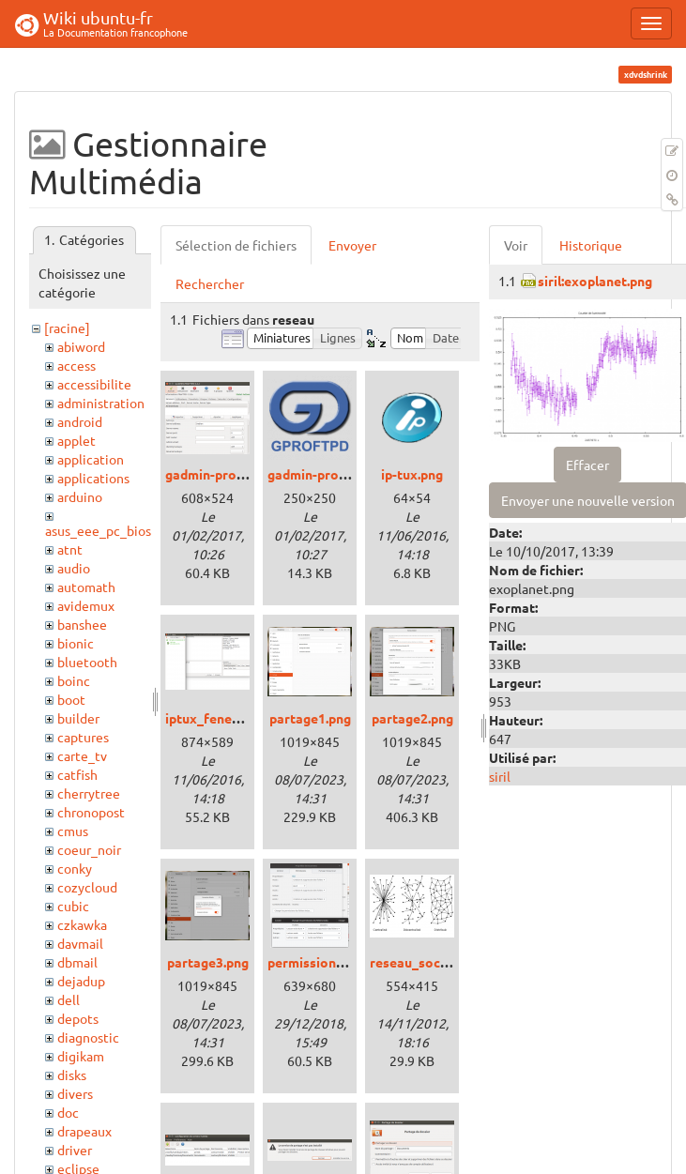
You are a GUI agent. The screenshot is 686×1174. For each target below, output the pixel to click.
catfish (77, 774)
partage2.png (412, 717)
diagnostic (88, 1037)
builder (78, 717)
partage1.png (310, 717)
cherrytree (88, 793)
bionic (75, 642)
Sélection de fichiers (236, 244)
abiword (81, 346)
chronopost (91, 811)
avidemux (85, 605)
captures (83, 736)
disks (71, 1074)
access (76, 365)
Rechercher (209, 283)
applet (76, 440)
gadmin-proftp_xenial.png (245, 473)
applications (93, 477)
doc (68, 1112)
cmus (72, 830)
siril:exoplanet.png (595, 280)
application (90, 458)
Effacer (587, 464)
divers (75, 1093)
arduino (79, 496)
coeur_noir (89, 849)
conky (74, 868)
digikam (80, 1055)
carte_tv (82, 755)
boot (71, 699)
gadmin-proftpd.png (328, 473)
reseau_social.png (425, 961)
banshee (82, 624)
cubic (73, 905)
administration (101, 402)
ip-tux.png (412, 473)
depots (78, 1018)
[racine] (67, 327)
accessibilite (94, 383)
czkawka (82, 924)
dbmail (77, 961)
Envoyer (352, 244)
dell (68, 999)
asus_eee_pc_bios (98, 530)
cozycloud (87, 886)
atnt (70, 549)
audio (73, 567)
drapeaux (84, 1130)
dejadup (81, 980)
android (79, 421)
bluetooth (87, 661)
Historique (590, 244)
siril (500, 776)
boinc (73, 680)
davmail (80, 943)
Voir (515, 244)
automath (86, 586)
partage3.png (208, 961)
